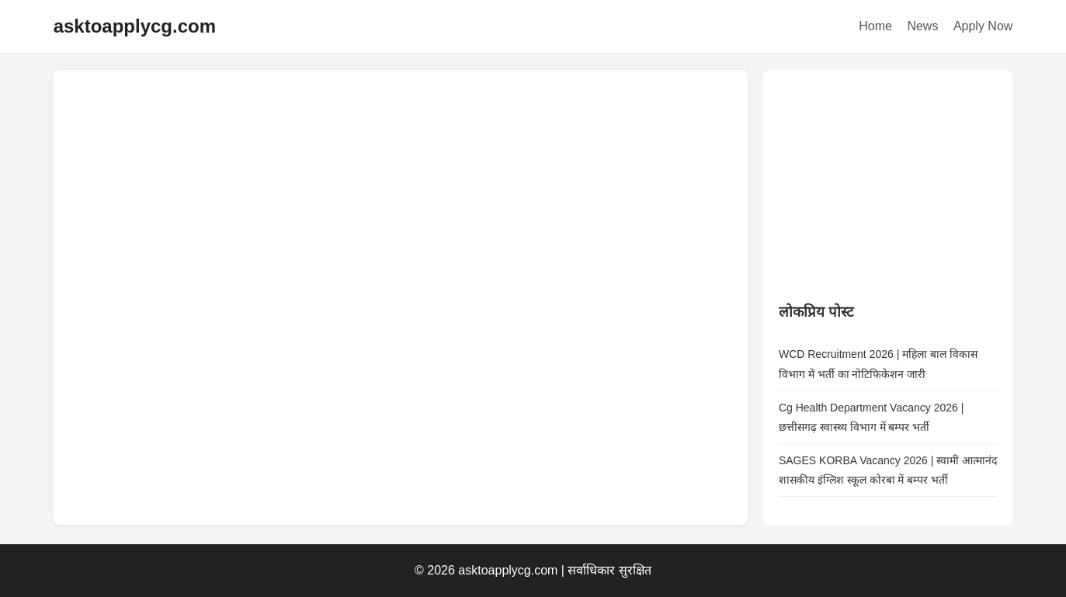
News (922, 26)
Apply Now (982, 26)
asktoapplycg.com (135, 26)
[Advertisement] (895, 182)
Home (875, 26)
